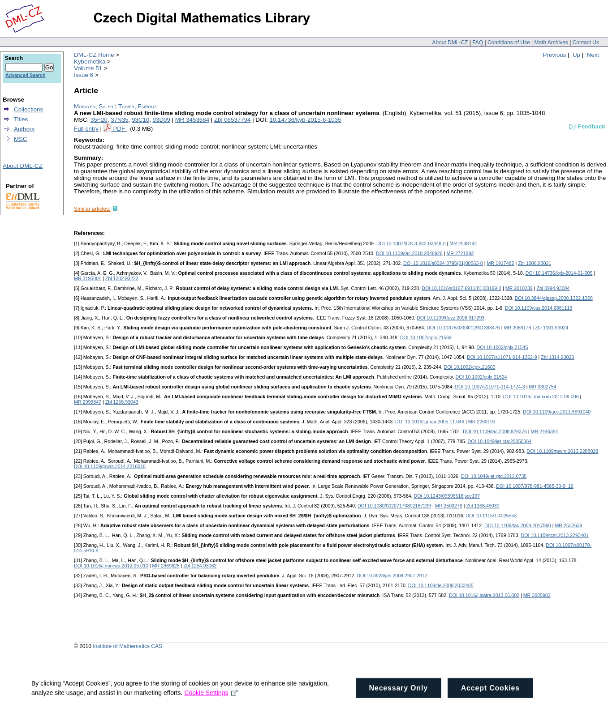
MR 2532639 (568, 525)
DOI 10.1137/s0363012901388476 (463, 327)
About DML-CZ (450, 42)
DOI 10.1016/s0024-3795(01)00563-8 (443, 263)
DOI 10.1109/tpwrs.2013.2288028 (562, 451)
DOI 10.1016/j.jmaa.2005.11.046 (429, 421)
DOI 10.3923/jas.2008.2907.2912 (392, 575)
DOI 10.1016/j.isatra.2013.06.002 (484, 595)
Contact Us (586, 42)
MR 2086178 (517, 327)
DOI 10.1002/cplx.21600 (470, 367)
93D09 (161, 119)
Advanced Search (25, 75)
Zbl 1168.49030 (482, 505)
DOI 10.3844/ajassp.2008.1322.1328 (554, 298)
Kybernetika (89, 61)
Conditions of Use (508, 42)
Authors (24, 129)
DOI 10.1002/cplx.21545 (502, 347)
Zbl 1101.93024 (551, 327)
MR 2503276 (448, 505)
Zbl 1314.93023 (557, 357)
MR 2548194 (463, 243)
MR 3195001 (87, 278)
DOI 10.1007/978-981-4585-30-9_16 (534, 486)
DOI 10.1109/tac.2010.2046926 (409, 253)
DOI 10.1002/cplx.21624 (481, 377)
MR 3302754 (542, 386)
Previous (554, 54)
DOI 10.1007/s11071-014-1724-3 (490, 386)
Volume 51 (88, 68)
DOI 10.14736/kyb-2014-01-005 (559, 273)
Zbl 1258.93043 (121, 402)
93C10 (140, 119)
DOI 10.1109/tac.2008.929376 (495, 431)
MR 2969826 (166, 565)
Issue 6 (83, 75)
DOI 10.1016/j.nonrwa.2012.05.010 (111, 565)
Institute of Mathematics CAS (127, 646)
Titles (21, 119)
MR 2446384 (544, 431)
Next (593, 54)
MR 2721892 (460, 253)
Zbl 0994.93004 (552, 288)
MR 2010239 (519, 288)
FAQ (477, 42)
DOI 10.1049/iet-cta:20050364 (500, 441)
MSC (20, 139)
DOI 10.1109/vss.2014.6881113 (538, 308)
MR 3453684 (192, 119)
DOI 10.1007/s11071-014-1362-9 (502, 357)
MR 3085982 (537, 595)
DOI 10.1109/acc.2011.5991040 (557, 411)
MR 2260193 (482, 421)
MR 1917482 (500, 263)
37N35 (119, 119)
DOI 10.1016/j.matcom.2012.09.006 (541, 396)
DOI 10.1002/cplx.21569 (426, 337)
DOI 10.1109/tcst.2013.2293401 (555, 535)
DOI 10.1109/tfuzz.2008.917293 (450, 317)
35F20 (99, 119)
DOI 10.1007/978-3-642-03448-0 (411, 243)
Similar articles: (92, 209)
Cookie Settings (210, 698)
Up (576, 54)
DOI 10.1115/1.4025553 (491, 515)
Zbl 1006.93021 (534, 263)
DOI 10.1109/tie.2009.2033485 (441, 585)
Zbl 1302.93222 (121, 278)
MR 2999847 (87, 402)
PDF (119, 128)
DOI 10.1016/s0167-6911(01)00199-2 (461, 288)
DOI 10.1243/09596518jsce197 (447, 496)
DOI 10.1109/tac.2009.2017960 (517, 525)
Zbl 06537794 (232, 119)
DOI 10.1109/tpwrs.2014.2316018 (110, 466)
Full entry (86, 128)
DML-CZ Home (94, 54)
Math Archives (551, 42)
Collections (28, 109)
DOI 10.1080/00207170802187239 (394, 505)
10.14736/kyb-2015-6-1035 (305, 119)
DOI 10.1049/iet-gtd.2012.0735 (493, 476)
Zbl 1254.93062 (199, 565)
